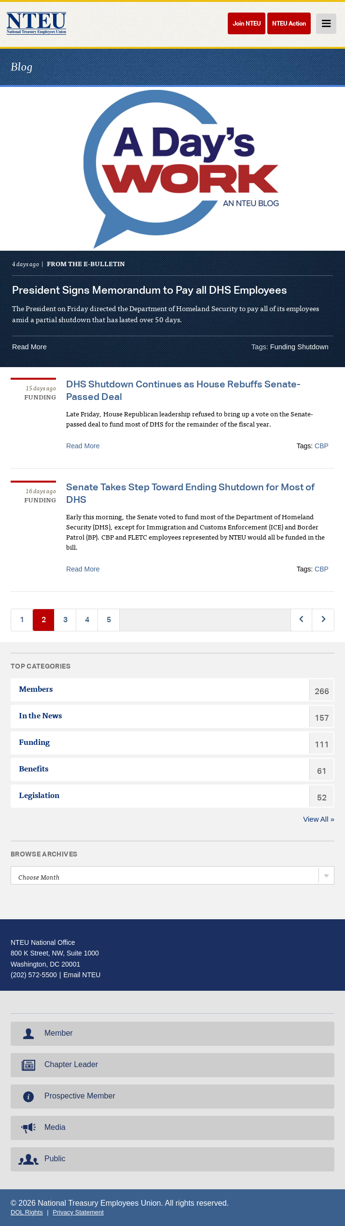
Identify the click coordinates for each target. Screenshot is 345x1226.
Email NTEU (81, 975)
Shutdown (313, 347)
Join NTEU (247, 23)
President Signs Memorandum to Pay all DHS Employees (149, 290)
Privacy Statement (78, 1212)
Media (41, 1128)
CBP (322, 446)
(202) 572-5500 (34, 975)
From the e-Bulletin (86, 265)
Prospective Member (65, 1096)
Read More (29, 347)
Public (41, 1159)
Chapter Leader (57, 1065)
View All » (318, 819)
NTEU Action (289, 23)
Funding (282, 347)
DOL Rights (27, 1212)
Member (44, 1033)
